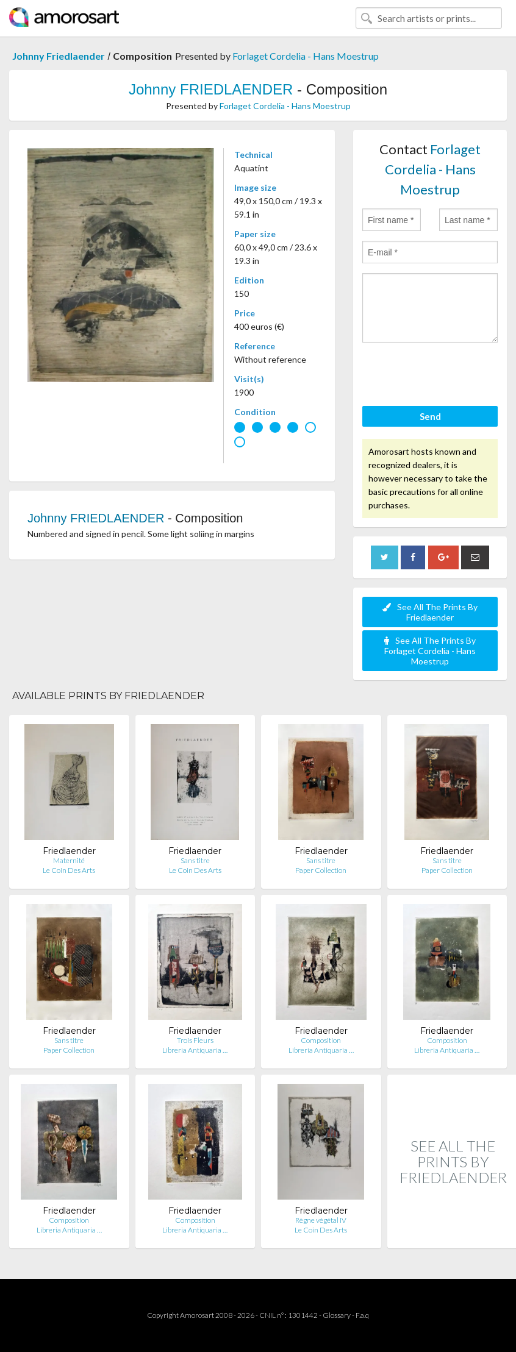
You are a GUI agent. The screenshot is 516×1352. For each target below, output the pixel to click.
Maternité (69, 860)
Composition (321, 1040)
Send (430, 416)
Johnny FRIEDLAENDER (211, 89)
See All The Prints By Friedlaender (430, 612)
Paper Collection (320, 870)
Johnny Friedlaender (58, 56)
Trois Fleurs (195, 1040)
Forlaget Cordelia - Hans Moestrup (305, 56)
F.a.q (362, 1315)
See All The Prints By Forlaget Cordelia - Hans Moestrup (430, 650)
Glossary (337, 1315)
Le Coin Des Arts (69, 870)
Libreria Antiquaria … (195, 1050)
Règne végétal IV (320, 1220)
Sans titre (195, 860)
